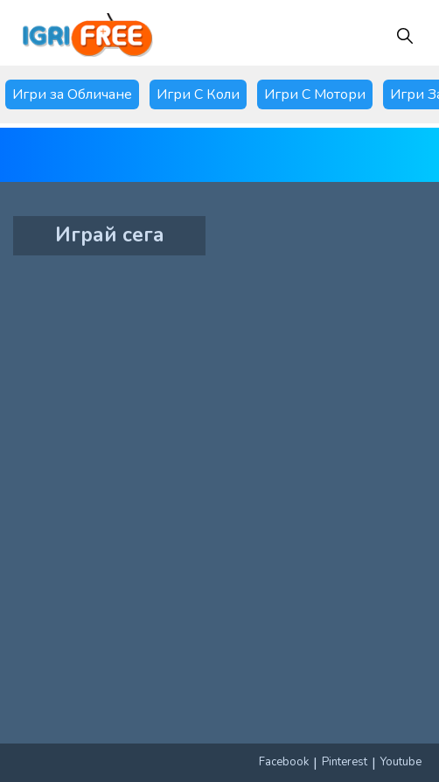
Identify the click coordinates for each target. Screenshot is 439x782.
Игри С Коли (198, 94)
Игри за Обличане (72, 94)
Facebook (284, 762)
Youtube (401, 762)
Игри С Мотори (315, 94)
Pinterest (344, 762)
